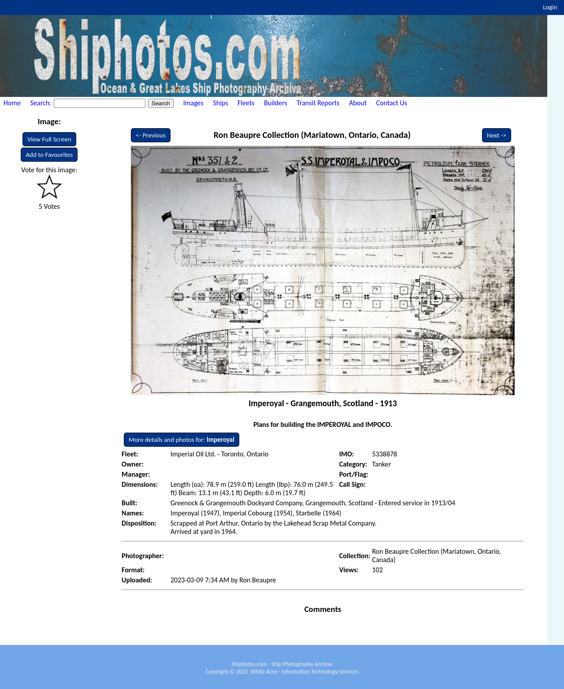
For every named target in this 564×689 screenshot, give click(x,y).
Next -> (496, 135)
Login (550, 7)
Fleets (245, 103)
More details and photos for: (181, 440)
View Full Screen (49, 139)
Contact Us (391, 103)
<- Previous (151, 135)
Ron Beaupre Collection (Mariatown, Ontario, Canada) (312, 135)
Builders (275, 103)
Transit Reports (318, 103)
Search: (41, 103)
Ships (220, 103)
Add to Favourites (49, 155)
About (358, 103)
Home (12, 103)
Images (193, 103)
